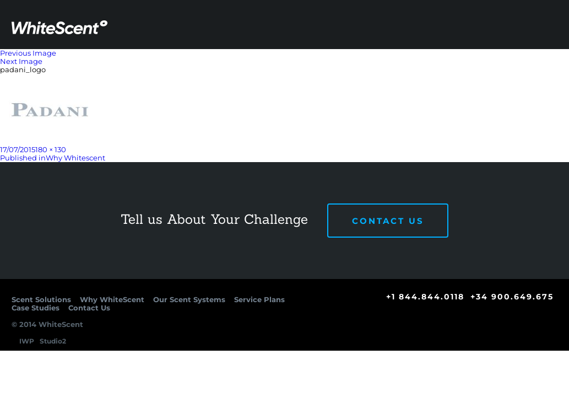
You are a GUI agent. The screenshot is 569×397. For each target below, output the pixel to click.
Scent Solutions (145, 79)
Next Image (21, 61)
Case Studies (457, 79)
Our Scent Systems (310, 79)
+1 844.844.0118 (425, 297)
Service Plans (390, 79)
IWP (26, 341)
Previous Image (28, 53)
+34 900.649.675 (512, 297)
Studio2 (53, 341)
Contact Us (525, 78)
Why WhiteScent (226, 79)
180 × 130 (50, 149)
